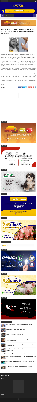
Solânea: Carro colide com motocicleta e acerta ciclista (15, 329)
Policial (23, 35)
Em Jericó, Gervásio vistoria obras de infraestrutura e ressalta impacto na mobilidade (21, 356)
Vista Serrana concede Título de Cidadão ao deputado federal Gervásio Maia (19, 366)
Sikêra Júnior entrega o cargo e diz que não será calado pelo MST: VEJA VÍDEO (19, 324)
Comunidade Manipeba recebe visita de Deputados (14, 334)
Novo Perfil (4, 245)
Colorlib (20, 400)
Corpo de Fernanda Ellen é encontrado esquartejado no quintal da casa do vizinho (20, 361)
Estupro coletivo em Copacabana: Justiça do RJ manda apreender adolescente (14, 353)
